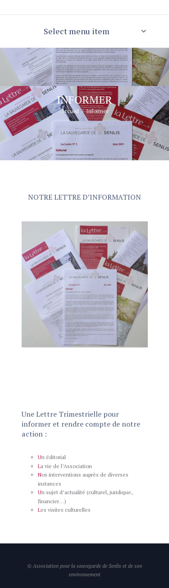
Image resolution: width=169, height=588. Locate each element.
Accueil (70, 111)
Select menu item (77, 31)
